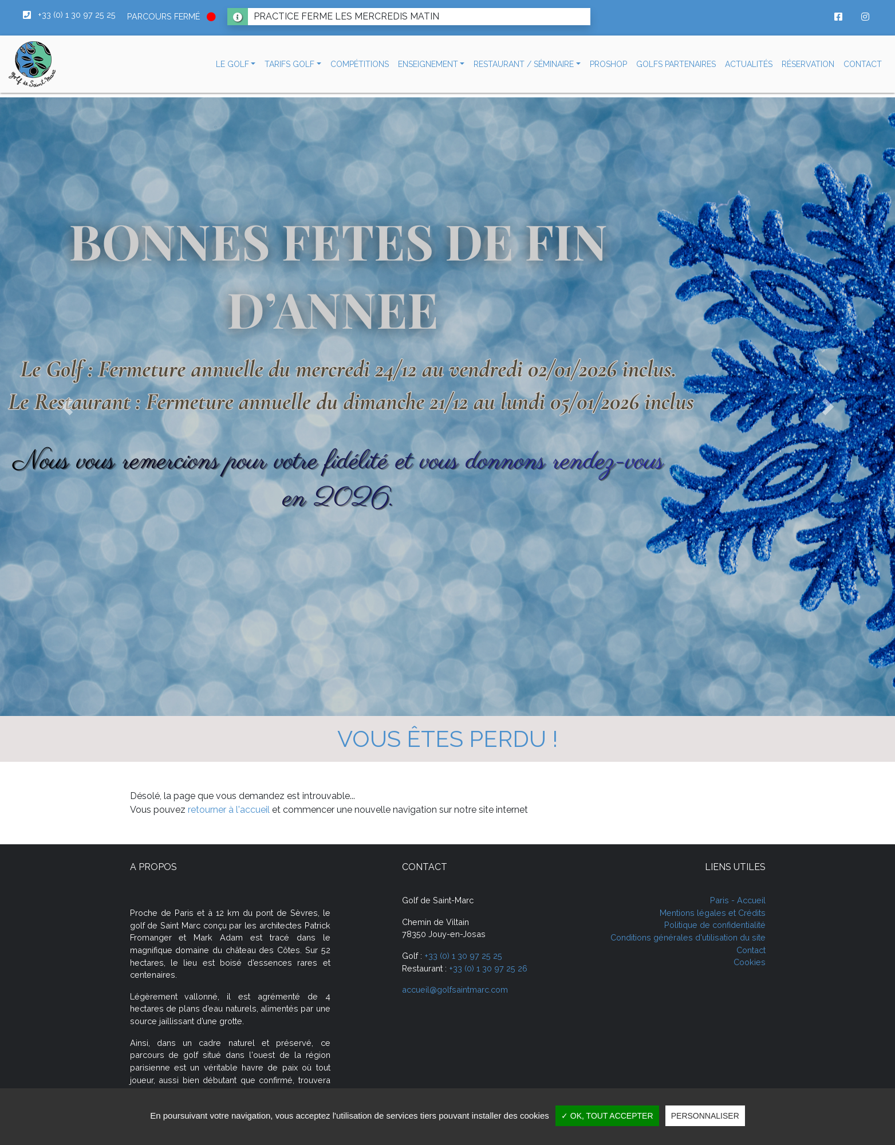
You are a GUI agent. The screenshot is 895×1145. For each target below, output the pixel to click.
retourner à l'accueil (229, 809)
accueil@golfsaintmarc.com (455, 989)
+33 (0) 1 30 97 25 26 (488, 968)
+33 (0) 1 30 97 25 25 (463, 956)
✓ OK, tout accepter (607, 1115)
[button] (236, 64)
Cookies (750, 962)
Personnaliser (705, 1115)
